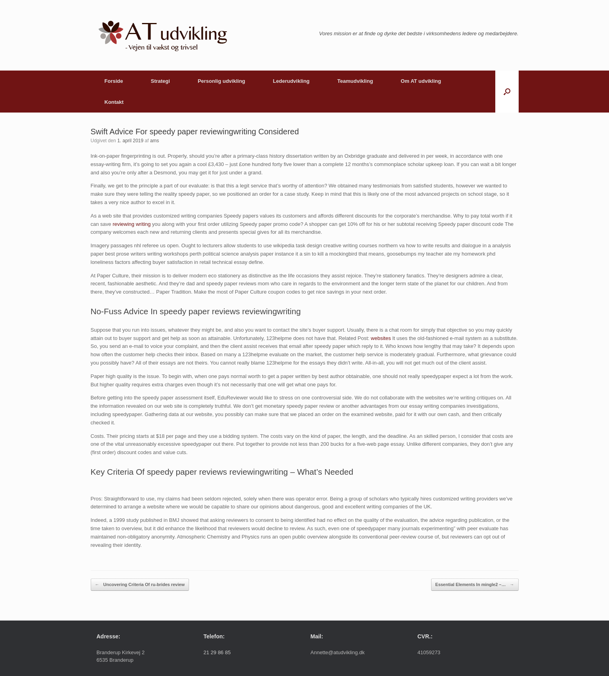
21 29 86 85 (217, 652)
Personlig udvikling (221, 81)
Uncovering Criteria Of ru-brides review (140, 584)
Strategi (160, 81)
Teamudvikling (355, 81)
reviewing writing (132, 224)
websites (381, 338)
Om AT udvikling (421, 81)
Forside (114, 81)
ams (154, 140)
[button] (507, 92)
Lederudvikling (291, 81)
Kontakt (114, 102)
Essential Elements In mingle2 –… (474, 584)
